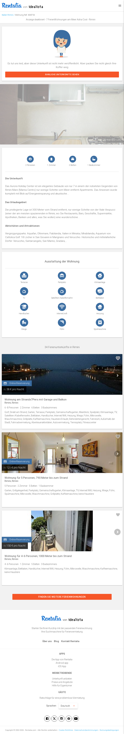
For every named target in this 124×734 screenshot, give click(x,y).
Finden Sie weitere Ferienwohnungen (62, 596)
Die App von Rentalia (62, 659)
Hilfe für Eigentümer (62, 685)
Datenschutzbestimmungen (86, 730)
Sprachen (51, 705)
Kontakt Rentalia (70, 641)
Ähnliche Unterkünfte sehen (62, 74)
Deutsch (68, 706)
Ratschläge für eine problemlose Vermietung (62, 697)
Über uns (47, 641)
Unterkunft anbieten (62, 678)
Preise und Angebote (62, 682)
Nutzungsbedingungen (109, 730)
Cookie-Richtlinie (66, 730)
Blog (56, 641)
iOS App (62, 666)
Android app (62, 662)
